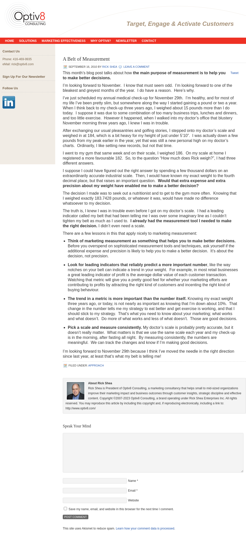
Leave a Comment (137, 66)
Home (9, 41)
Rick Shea (109, 66)
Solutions (28, 41)
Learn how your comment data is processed (145, 528)
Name (132, 481)
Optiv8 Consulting (53, 15)
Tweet (234, 73)
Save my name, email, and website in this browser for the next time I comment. (121, 509)
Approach (96, 365)
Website (133, 500)
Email (132, 490)
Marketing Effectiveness (64, 41)
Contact (149, 41)
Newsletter (126, 41)
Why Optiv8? (101, 41)
